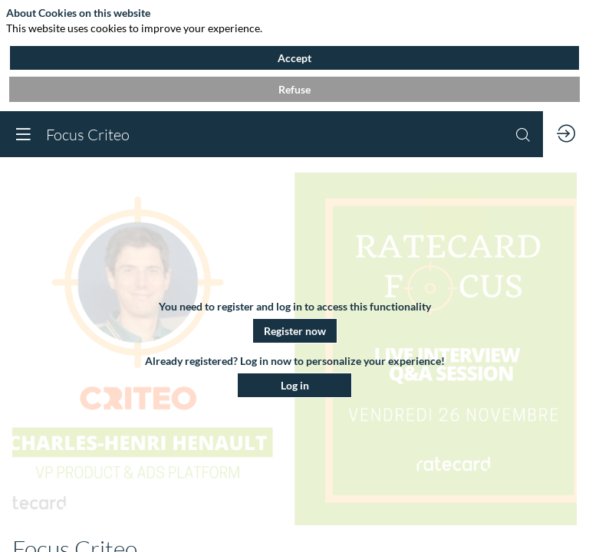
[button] (294, 330)
